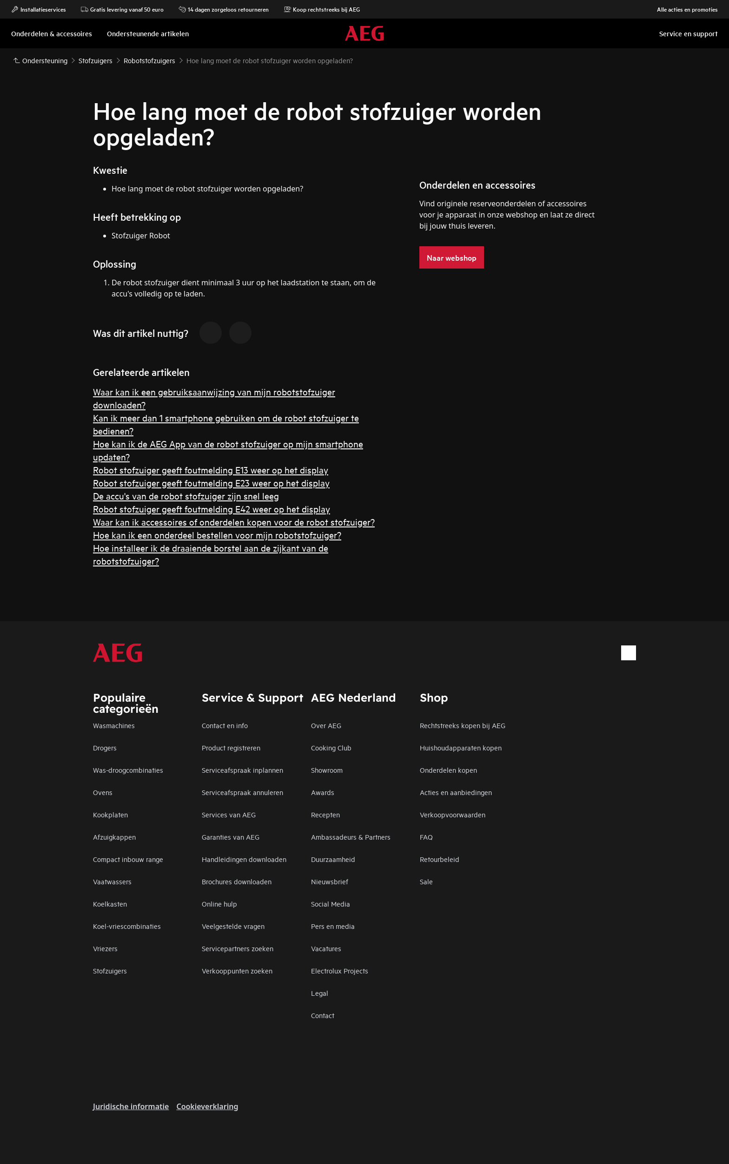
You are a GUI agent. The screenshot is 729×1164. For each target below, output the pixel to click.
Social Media (330, 903)
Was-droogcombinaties (128, 769)
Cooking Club (331, 747)
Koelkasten (110, 903)
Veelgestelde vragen (233, 925)
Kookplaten (110, 814)
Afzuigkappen (114, 836)
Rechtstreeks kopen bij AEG (462, 725)
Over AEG (326, 725)
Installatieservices (38, 9)
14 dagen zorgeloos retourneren (224, 9)
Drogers (105, 747)
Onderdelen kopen (448, 769)
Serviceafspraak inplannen (242, 769)
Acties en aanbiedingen (456, 792)
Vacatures (326, 948)
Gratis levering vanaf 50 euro (122, 9)
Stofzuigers (110, 970)
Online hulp (219, 903)
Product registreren (231, 747)
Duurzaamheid (333, 859)
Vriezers (105, 948)
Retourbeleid (439, 859)
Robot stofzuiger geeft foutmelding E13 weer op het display (210, 469)
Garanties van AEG (230, 836)
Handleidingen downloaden (244, 859)
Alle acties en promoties (683, 9)
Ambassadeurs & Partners (351, 836)
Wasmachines (114, 725)
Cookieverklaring (207, 1106)
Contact (322, 1015)
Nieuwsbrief (329, 881)
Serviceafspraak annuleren (242, 792)
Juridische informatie (131, 1106)
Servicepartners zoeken (237, 948)
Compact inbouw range (128, 859)
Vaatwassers (112, 881)
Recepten (325, 814)
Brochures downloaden (237, 881)
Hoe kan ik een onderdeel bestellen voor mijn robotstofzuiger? (217, 534)
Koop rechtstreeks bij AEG (322, 9)
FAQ (426, 836)
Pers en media (333, 925)
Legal (319, 992)
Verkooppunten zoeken (237, 970)
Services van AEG (229, 814)
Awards (322, 792)
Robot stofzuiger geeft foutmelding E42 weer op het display (211, 508)
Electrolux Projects (339, 970)
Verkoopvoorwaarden (452, 814)
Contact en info (225, 725)
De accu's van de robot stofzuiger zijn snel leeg (186, 495)
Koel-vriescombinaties (127, 925)
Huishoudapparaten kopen (461, 747)
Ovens (103, 792)
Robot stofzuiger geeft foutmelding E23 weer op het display (211, 482)
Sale (426, 881)
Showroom (327, 769)
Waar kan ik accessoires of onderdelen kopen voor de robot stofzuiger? (234, 521)
